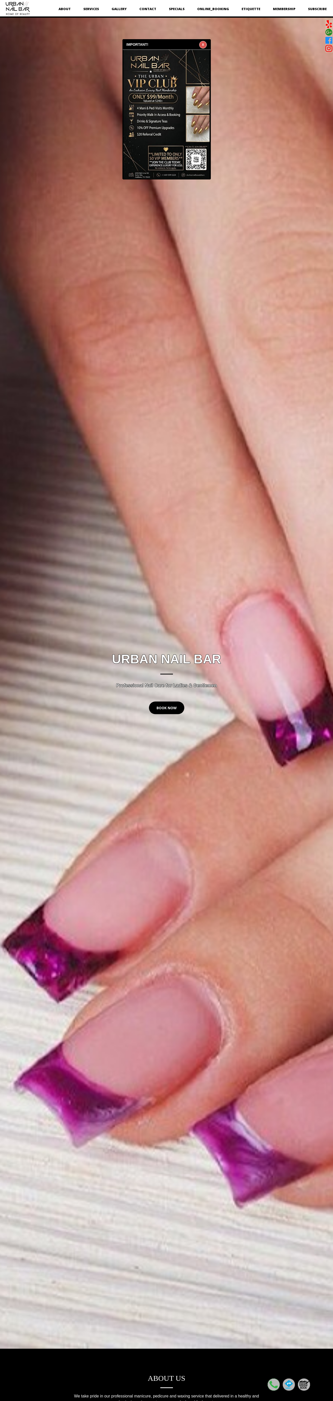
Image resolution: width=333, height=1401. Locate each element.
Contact (147, 9)
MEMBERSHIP (284, 9)
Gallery (119, 9)
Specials (177, 9)
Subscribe (317, 9)
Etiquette (251, 9)
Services (91, 9)
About (65, 9)
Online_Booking (213, 9)
